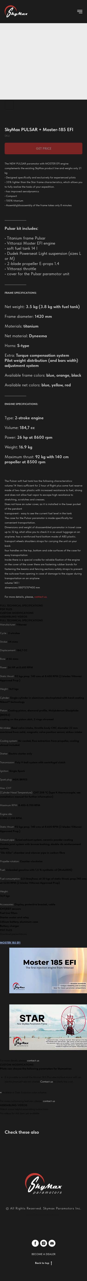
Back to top (43, 1263)
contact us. (40, 596)
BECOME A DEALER (43, 1254)
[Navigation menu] (79, 11)
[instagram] (43, 1243)
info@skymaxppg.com (43, 1214)
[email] (51, 1243)
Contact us (46, 1081)
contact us (33, 1060)
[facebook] (35, 1243)
